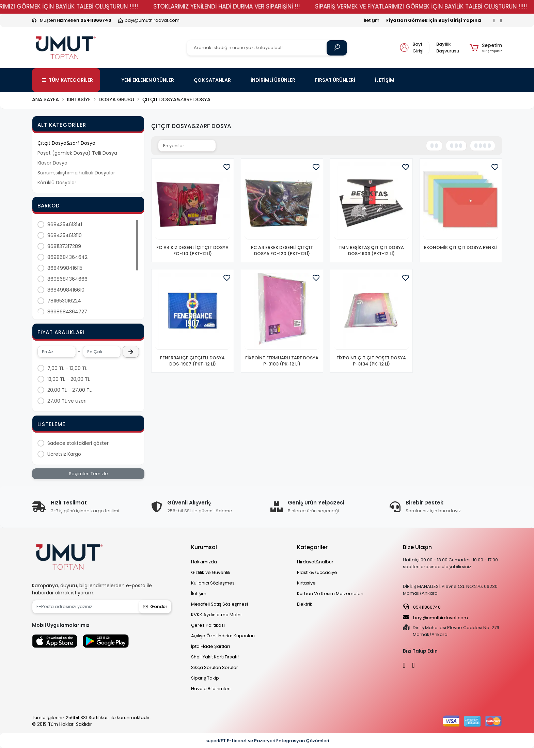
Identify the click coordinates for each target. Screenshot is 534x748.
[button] (486, 47)
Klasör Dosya (52, 162)
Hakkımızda (204, 562)
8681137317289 (64, 246)
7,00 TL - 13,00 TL (67, 368)
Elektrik (304, 604)
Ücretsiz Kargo (64, 454)
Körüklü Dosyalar (56, 182)
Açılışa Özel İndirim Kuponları (223, 636)
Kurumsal (204, 547)
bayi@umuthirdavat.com (435, 617)
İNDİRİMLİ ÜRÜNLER (273, 80)
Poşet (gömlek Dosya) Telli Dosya (77, 153)
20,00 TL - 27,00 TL (69, 390)
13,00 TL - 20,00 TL (68, 379)
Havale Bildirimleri (211, 688)
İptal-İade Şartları (210, 646)
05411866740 (422, 607)
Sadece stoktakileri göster (78, 443)
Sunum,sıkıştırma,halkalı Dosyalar (76, 172)
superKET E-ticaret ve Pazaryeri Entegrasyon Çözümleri (267, 740)
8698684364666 (67, 279)
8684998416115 (64, 268)
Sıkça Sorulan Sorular (214, 667)
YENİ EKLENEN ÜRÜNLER (148, 80)
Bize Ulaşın (417, 547)
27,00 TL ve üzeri (67, 401)
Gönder (155, 606)
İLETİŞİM (384, 80)
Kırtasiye (306, 583)
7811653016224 (64, 300)
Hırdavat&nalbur (315, 562)
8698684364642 (67, 257)
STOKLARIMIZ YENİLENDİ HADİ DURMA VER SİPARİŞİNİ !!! (250, 6)
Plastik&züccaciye (317, 572)
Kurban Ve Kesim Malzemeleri (330, 593)
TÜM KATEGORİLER (67, 80)
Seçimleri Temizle (88, 473)
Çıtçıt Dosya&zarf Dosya (66, 143)
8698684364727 (67, 311)
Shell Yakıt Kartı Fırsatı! (215, 657)
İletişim (371, 20)
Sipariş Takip (205, 678)
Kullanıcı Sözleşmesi (213, 583)
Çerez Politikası (208, 625)
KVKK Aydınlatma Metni (216, 614)
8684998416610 (65, 289)
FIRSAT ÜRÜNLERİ (335, 80)
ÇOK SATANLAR (212, 80)
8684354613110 (64, 235)
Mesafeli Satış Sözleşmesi (219, 604)
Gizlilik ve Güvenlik (211, 572)
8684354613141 (64, 224)
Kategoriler (312, 547)
